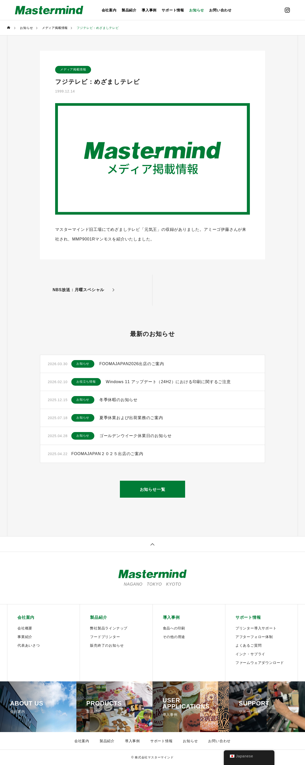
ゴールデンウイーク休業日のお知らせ (135, 436)
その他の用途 (174, 637)
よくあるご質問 (248, 645)
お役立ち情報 (86, 382)
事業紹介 (24, 637)
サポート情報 (173, 10)
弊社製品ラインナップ (108, 628)
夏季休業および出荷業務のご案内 (131, 418)
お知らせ (196, 10)
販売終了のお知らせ (107, 645)
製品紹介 (129, 10)
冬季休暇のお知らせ (118, 400)
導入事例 (149, 10)
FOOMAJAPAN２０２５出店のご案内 (107, 454)
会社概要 (24, 628)
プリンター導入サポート (256, 628)
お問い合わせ (220, 10)
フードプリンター (105, 637)
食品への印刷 (174, 628)
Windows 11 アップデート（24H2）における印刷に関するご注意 (168, 382)
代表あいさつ (28, 645)
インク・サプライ (250, 654)
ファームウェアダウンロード (259, 663)
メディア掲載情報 (73, 69)
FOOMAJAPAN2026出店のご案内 (131, 364)
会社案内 (109, 10)
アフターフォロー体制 (254, 637)
